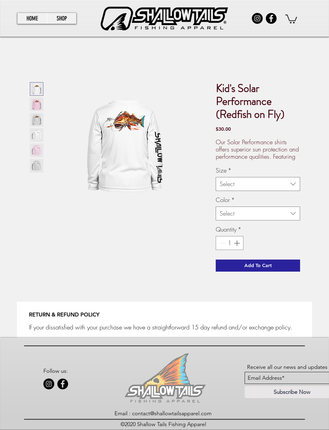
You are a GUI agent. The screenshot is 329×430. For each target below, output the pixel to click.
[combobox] (258, 184)
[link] (291, 18)
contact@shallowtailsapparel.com (172, 413)
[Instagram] (257, 18)
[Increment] (237, 243)
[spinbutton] (229, 243)
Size (223, 170)
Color (225, 200)
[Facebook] (271, 18)
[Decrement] (222, 243)
